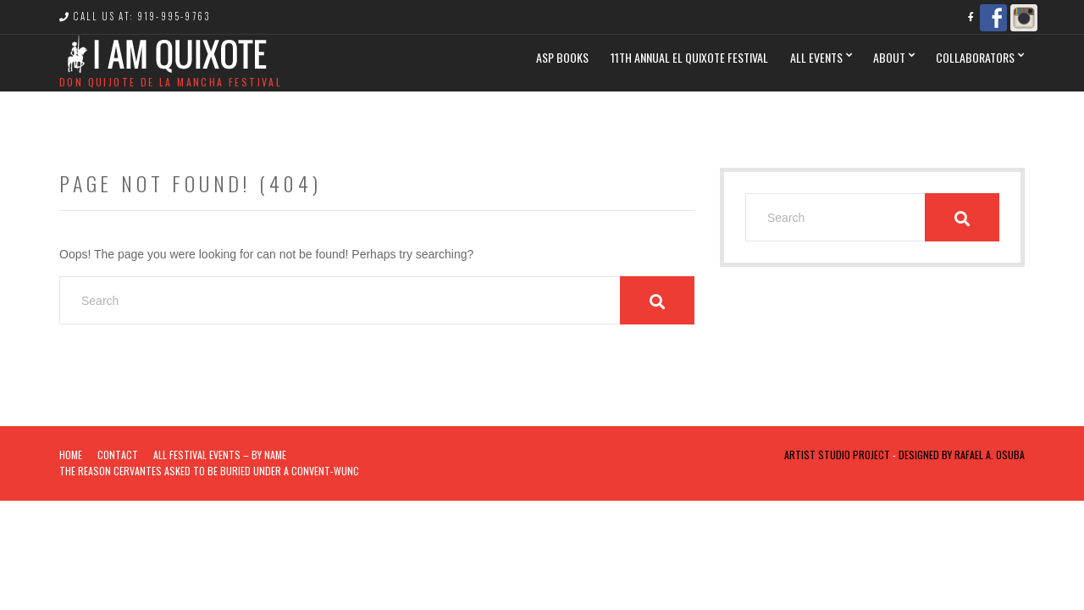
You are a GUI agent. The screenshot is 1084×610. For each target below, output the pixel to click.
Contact (117, 454)
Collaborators (975, 57)
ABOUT (889, 57)
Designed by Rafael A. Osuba (962, 454)
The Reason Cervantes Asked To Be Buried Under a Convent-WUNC (209, 470)
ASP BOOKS (562, 57)
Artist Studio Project (837, 454)
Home (70, 454)
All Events (816, 57)
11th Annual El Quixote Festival (689, 57)
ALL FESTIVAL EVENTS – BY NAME (219, 454)
